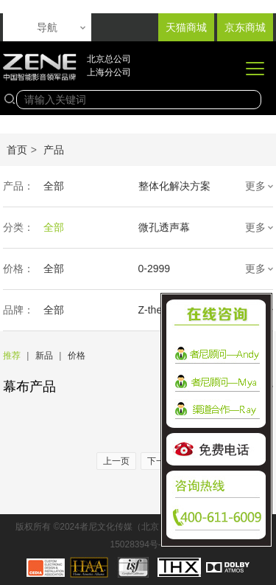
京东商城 (245, 27)
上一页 (116, 461)
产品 (53, 150)
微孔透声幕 (164, 227)
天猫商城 (186, 27)
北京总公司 (109, 59)
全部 (53, 186)
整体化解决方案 (174, 186)
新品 (44, 355)
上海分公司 (109, 72)
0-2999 (154, 268)
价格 (76, 355)
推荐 (12, 355)
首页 (17, 150)
